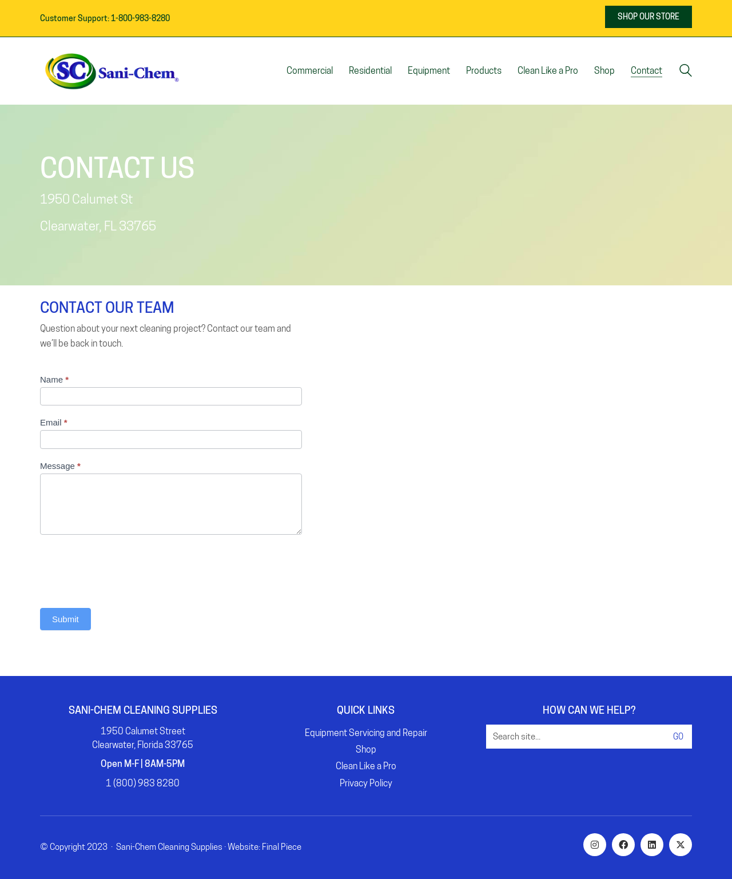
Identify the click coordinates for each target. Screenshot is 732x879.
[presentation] (127, 568)
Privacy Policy (366, 783)
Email (53, 422)
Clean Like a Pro (366, 766)
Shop (366, 749)
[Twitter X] (680, 844)
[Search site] (685, 71)
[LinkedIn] (651, 844)
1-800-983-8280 (140, 18)
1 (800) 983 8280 (143, 783)
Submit (65, 619)
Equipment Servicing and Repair (366, 732)
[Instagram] (594, 844)
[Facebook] (623, 844)
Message (60, 466)
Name (54, 379)
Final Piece (281, 847)
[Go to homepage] (111, 71)
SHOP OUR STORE (648, 16)
